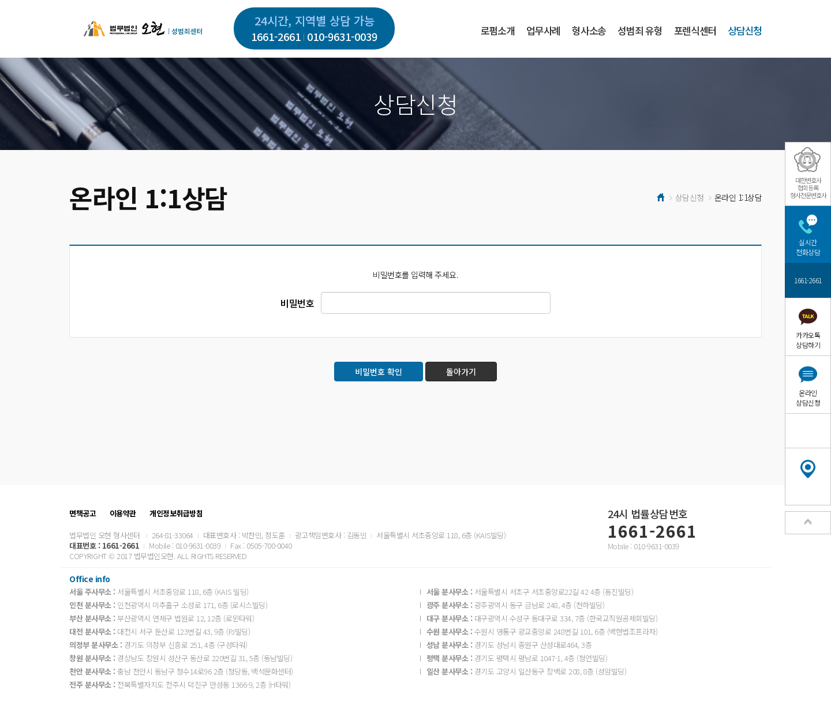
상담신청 (745, 30)
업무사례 (543, 30)
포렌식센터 (695, 30)
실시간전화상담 (808, 247)
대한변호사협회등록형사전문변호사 (808, 187)
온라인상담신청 (808, 397)
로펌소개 (498, 30)
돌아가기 (461, 371)
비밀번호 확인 (378, 371)
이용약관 (123, 513)
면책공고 (82, 513)
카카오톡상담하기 (808, 340)
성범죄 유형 (639, 30)
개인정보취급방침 (176, 513)
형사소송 (589, 30)
